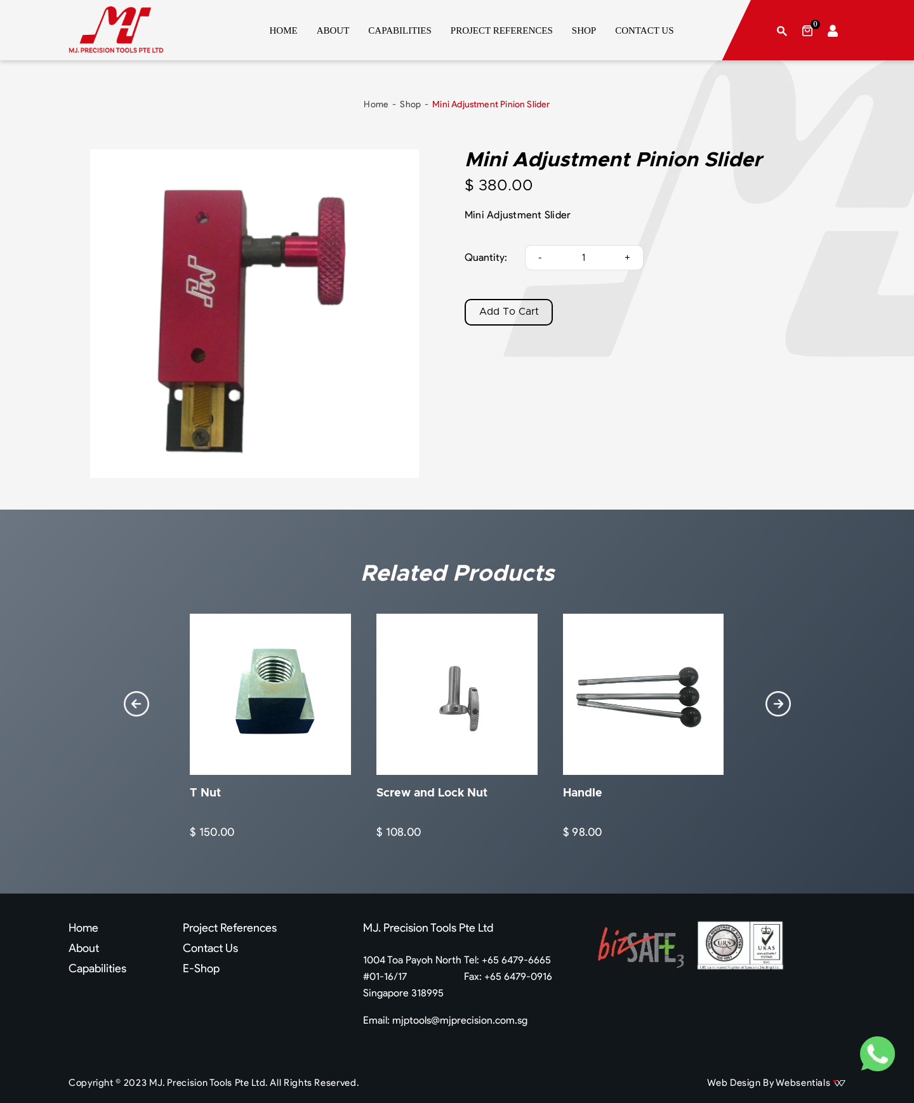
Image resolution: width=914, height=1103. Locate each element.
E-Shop (201, 968)
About (84, 948)
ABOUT (333, 30)
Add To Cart (509, 312)
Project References (230, 928)
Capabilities (97, 968)
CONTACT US (644, 30)
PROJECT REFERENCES (502, 30)
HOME (284, 30)
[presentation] (136, 704)
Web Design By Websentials (776, 1082)
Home (376, 104)
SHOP (584, 30)
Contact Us (210, 948)
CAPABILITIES (399, 30)
